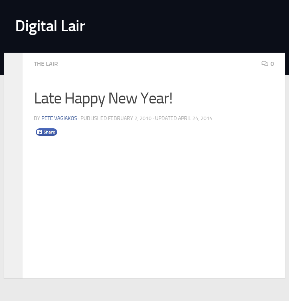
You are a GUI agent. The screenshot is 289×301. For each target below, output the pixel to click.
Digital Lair (50, 26)
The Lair (46, 63)
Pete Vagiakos (59, 118)
